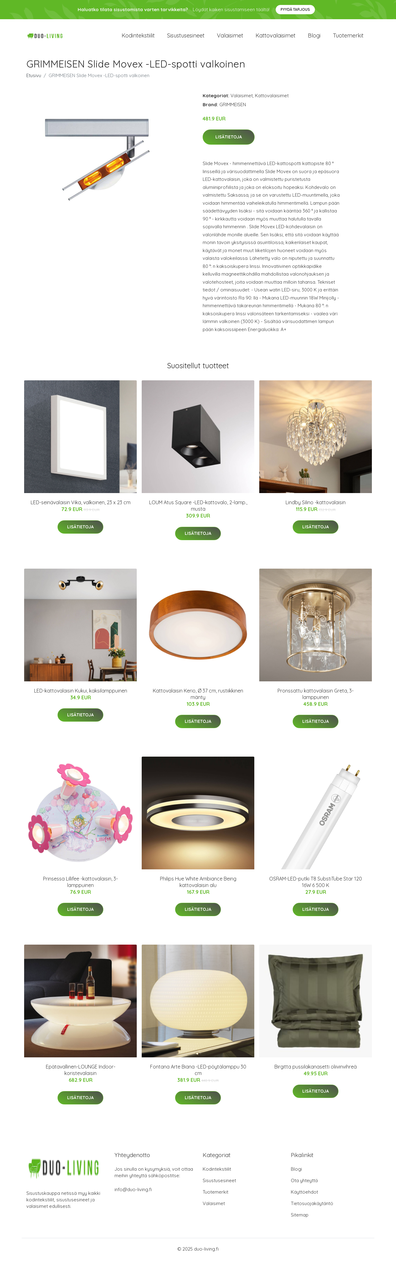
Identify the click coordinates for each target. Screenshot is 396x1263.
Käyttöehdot (304, 1195)
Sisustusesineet (185, 37)
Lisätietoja (228, 140)
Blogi (314, 37)
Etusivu (33, 78)
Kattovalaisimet (275, 37)
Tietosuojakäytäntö (312, 1207)
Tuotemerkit (348, 37)
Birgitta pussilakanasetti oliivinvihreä (315, 1070)
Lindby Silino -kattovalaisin (316, 506)
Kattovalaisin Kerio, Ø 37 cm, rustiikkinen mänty (198, 697)
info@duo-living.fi (133, 1193)
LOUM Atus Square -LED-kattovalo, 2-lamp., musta (198, 509)
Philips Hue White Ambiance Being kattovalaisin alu (198, 885)
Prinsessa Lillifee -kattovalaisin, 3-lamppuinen (80, 885)
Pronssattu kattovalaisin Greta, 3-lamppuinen (316, 697)
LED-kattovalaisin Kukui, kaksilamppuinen (80, 694)
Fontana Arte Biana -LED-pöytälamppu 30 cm (198, 1073)
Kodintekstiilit (138, 37)
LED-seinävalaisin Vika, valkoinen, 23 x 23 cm (81, 506)
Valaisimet (230, 37)
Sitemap (299, 1218)
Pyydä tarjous (295, 9)
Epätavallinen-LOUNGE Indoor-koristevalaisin (80, 1073)
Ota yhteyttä (304, 1184)
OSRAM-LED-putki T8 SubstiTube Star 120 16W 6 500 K (315, 885)
